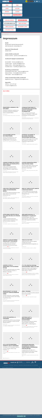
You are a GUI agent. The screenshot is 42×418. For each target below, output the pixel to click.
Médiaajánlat (6, 359)
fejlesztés (36, 143)
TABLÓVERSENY (7, 14)
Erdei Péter (14, 171)
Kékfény (7, 11)
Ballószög (30, 143)
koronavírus (31, 350)
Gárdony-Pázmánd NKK (32, 169)
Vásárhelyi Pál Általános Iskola (8, 115)
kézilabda (9, 221)
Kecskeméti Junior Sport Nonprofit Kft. (30, 271)
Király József (31, 118)
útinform (28, 245)
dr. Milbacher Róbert (10, 321)
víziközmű (33, 143)
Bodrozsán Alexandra (28, 195)
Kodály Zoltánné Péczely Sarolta (11, 170)
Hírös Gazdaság (9, 26)
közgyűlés (27, 143)
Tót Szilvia (7, 297)
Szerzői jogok (11, 359)
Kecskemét (14, 115)
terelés (24, 245)
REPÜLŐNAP (36, 359)
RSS (32, 359)
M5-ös (26, 245)
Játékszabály (21, 359)
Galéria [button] (17, 11)
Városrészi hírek (9, 29)
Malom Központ (33, 220)
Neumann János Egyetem (11, 320)
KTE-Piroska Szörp (12, 221)
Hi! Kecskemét (18, 115)
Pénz (17, 5)
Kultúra (17, 8)
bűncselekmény (8, 296)
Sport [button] (7, 8)
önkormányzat (28, 220)
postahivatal (23, 118)
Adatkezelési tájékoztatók (27, 359)
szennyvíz (27, 350)
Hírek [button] (7, 5)
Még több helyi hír (6, 352)
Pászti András (27, 118)
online (5, 296)
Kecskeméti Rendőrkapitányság (15, 296)
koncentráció (35, 350)
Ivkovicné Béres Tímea (36, 270)
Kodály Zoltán (11, 171)
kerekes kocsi (13, 271)
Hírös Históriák (22, 23)
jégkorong (23, 271)
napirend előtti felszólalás (14, 196)
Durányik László (6, 347)
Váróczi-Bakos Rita (11, 297)
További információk (20, 416)
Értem (24, 416)
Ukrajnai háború (9, 20)
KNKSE (27, 169)
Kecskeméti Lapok (22, 26)
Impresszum (16, 359)
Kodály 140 (7, 171)
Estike (5, 271)
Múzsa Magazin (11, 347)
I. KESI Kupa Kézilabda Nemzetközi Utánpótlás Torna (30, 270)
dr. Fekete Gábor (31, 194)
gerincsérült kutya (8, 271)
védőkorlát (34, 245)
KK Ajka (17, 221)
